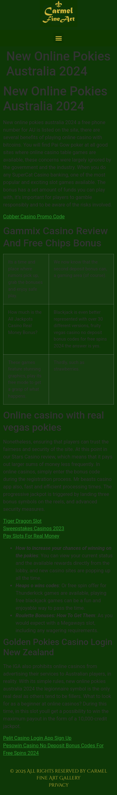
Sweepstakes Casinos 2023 (33, 528)
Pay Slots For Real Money (31, 536)
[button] (58, 38)
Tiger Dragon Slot (22, 521)
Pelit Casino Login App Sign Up (37, 738)
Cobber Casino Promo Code (34, 217)
